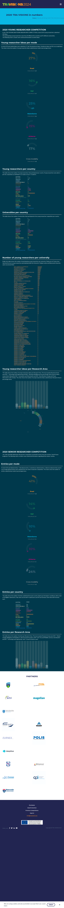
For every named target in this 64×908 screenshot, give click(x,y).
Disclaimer (32, 805)
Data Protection (32, 807)
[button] (51, 904)
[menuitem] (34, 18)
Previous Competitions (32, 810)
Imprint (32, 813)
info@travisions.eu (32, 815)
